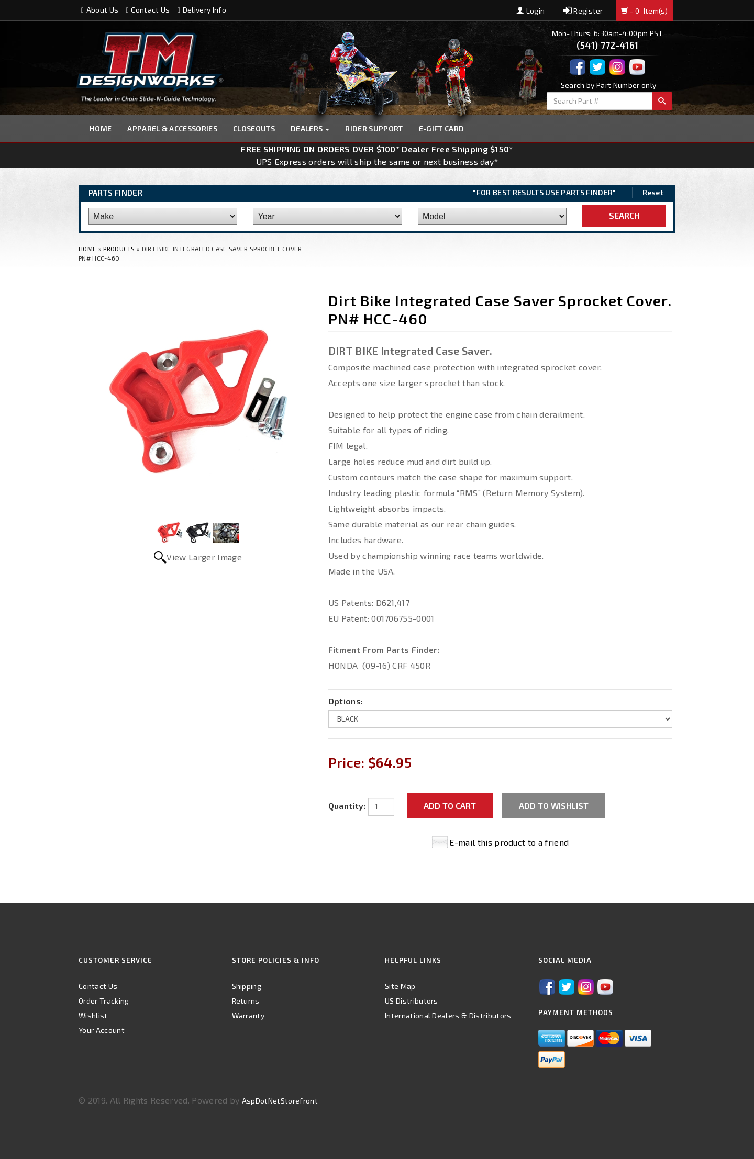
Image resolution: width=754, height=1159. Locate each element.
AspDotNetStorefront (280, 1100)
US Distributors (411, 1000)
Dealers (310, 128)
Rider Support (374, 128)
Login (530, 10)
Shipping (247, 986)
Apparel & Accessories (172, 128)
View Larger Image (204, 557)
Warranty (248, 1015)
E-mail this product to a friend (509, 842)
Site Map (400, 986)
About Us (99, 9)
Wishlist (93, 1015)
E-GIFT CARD (441, 128)
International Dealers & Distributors (448, 1015)
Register (583, 10)
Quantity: (347, 806)
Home (101, 128)
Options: (345, 701)
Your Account (102, 1030)
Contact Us (148, 9)
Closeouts (254, 128)
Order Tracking (104, 1000)
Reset (653, 192)
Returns (246, 1000)
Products (119, 248)
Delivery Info (202, 9)
